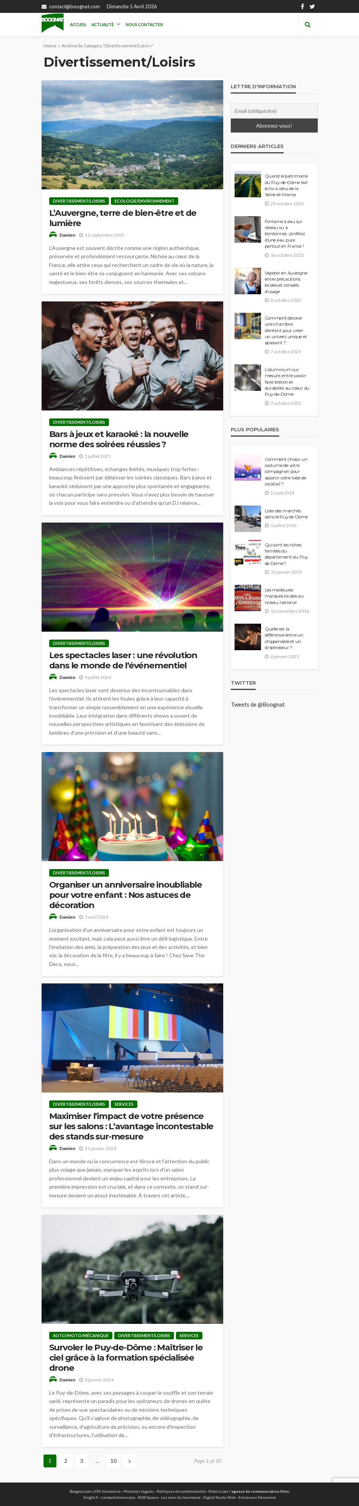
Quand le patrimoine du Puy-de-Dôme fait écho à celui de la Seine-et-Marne (286, 185)
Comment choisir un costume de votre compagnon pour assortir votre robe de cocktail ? (286, 472)
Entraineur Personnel (257, 1497)
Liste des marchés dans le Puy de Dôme (286, 514)
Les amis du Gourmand (180, 1497)
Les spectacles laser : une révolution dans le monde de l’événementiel (123, 660)
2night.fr (91, 1497)
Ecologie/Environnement (144, 200)
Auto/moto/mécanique (81, 1335)
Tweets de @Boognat (258, 704)
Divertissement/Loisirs (79, 200)
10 (113, 1461)
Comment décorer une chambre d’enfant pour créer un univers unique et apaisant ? (286, 330)
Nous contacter (144, 24)
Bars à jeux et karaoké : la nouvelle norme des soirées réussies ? (119, 439)
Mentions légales (138, 1491)
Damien (67, 235)
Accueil (78, 24)
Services (124, 1104)
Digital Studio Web (219, 1497)
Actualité (103, 24)
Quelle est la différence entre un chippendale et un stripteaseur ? (284, 638)
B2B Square (148, 1497)
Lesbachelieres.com (118, 1497)
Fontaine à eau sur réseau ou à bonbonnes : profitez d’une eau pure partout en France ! (285, 234)
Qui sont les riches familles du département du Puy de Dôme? (286, 554)
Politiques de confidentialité (181, 1491)
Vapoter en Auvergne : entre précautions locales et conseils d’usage (287, 282)
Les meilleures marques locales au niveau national (284, 596)
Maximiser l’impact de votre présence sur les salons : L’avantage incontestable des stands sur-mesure (131, 1126)
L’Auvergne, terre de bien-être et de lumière (123, 218)
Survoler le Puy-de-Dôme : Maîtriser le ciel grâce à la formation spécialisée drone (126, 1357)
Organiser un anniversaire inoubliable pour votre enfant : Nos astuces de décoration (125, 895)
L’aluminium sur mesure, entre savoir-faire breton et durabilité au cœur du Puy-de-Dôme (287, 382)
